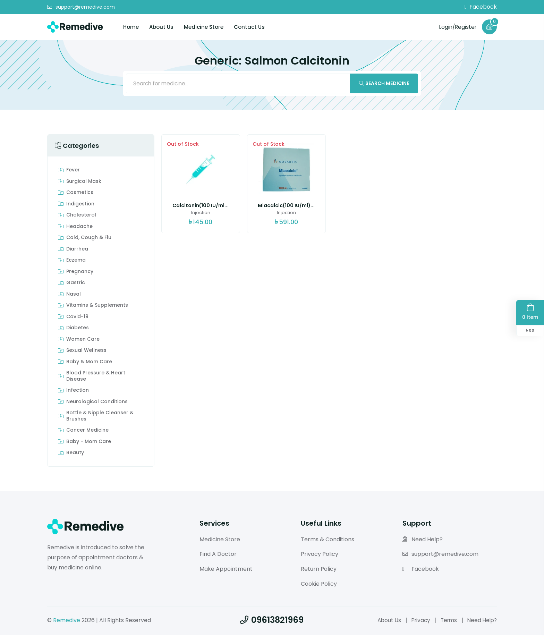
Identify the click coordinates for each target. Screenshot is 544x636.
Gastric (75, 284)
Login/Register (456, 27)
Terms (446, 621)
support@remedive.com (81, 7)
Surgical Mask (83, 182)
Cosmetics (79, 194)
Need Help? (422, 540)
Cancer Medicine (87, 432)
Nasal (73, 295)
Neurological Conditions (97, 403)
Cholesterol (81, 216)
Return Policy (319, 570)
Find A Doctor (218, 555)
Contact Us (249, 27)
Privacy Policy (319, 555)
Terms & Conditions (327, 540)
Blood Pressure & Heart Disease (95, 377)
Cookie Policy (319, 585)
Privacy (417, 621)
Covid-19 (77, 318)
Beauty (75, 454)
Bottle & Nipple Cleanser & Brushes (100, 417)
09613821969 (272, 621)
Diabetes (77, 329)
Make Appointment (226, 570)
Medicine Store (203, 27)
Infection (77, 392)
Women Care (83, 340)
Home (131, 27)
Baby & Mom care (89, 363)
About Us (161, 27)
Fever (73, 171)
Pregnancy (79, 273)
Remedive (66, 621)
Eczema (76, 261)
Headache (79, 227)
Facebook (481, 7)
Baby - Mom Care (88, 443)
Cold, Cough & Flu (88, 239)
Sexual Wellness (86, 352)
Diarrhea (77, 250)
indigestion (80, 205)
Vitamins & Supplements (97, 307)
